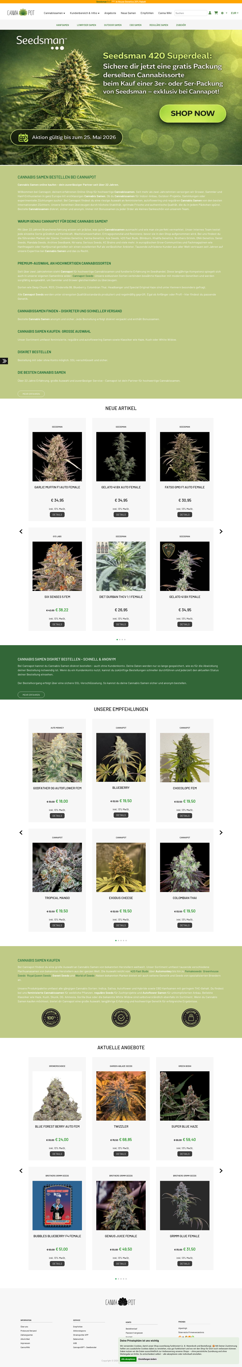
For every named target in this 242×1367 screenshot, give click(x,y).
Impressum (25, 1343)
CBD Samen (135, 25)
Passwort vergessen (134, 1333)
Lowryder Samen (86, 25)
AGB (75, 1343)
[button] (117, 639)
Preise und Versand (29, 1331)
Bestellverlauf (131, 1329)
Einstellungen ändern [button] (147, 1359)
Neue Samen (128, 13)
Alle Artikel (25, 1339)
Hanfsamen (62, 25)
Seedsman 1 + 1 (104, 1)
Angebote (110, 13)
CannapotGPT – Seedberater (85, 1347)
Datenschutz (78, 1339)
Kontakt (129, 1337)
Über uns (24, 1327)
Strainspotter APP (80, 1335)
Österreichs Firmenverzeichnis (191, 1332)
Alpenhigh (182, 1328)
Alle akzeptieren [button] (128, 1359)
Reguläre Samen (159, 25)
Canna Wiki (165, 13)
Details (57, 514)
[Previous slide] (22, 531)
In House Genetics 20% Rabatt (130, 1)
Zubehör (181, 25)
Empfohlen (147, 13)
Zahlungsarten (27, 1335)
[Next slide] (219, 531)
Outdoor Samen (112, 25)
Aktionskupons (79, 1331)
